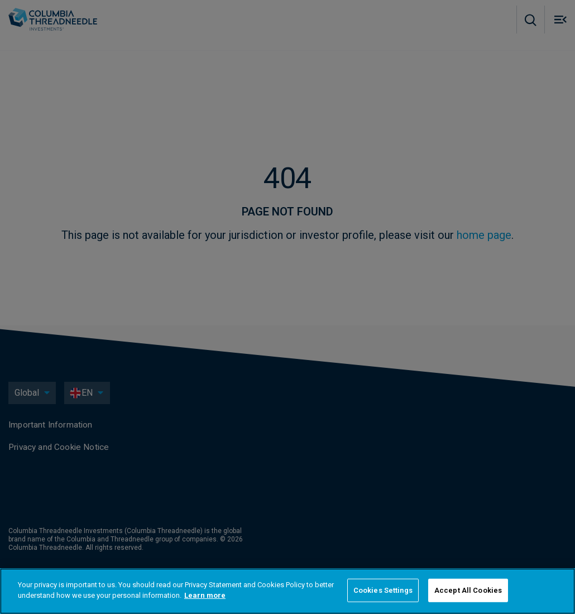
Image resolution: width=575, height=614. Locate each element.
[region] (287, 591)
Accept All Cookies (468, 590)
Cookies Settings (383, 590)
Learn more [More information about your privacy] (205, 595)
